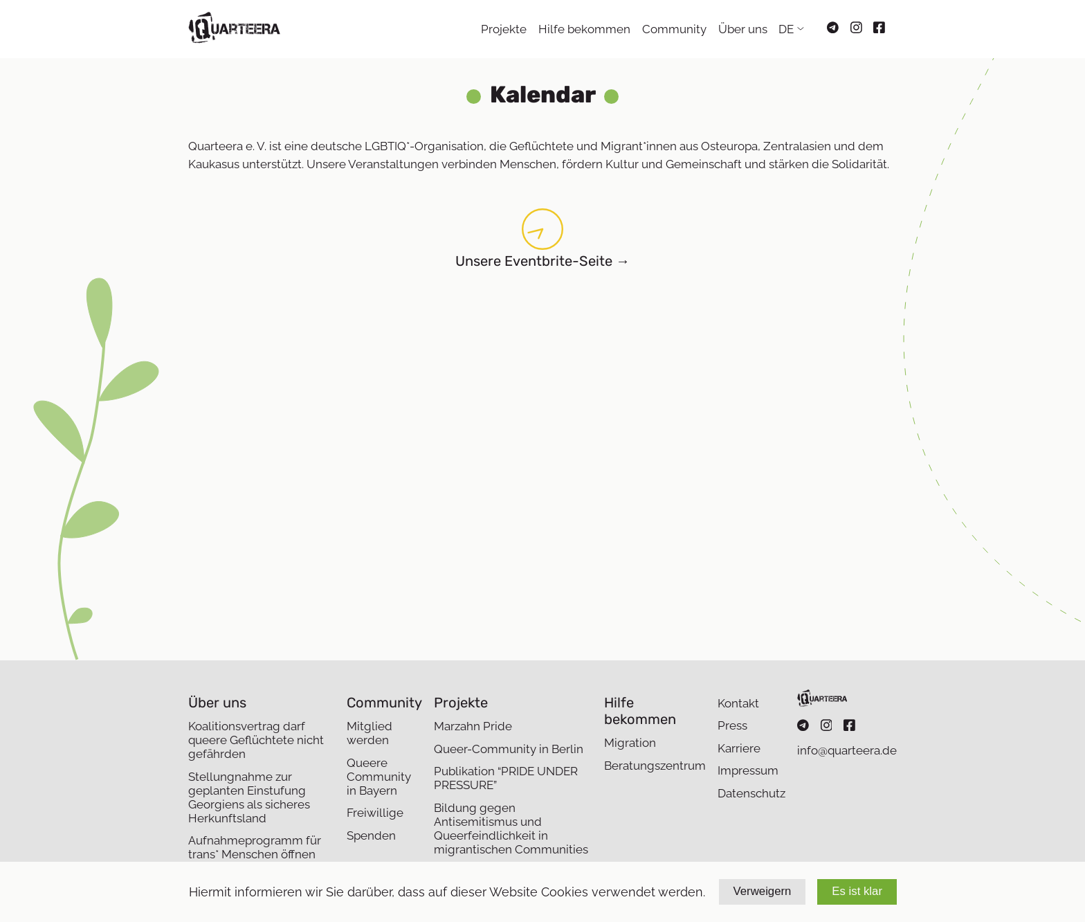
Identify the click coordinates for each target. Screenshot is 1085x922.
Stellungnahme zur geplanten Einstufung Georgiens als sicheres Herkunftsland (249, 797)
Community (674, 29)
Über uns (742, 29)
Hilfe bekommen (584, 29)
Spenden (371, 835)
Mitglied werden (369, 733)
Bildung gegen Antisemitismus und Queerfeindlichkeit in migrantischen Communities (511, 828)
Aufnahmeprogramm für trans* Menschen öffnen (254, 847)
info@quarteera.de (847, 750)
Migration (630, 743)
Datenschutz (751, 793)
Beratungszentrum (655, 765)
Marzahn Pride (473, 726)
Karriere (739, 748)
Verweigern (762, 891)
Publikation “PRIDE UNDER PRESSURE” (506, 778)
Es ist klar (857, 891)
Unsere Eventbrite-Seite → (542, 261)
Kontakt (738, 703)
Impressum (748, 770)
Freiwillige (375, 813)
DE (786, 29)
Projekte (504, 29)
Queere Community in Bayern (379, 776)
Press (732, 725)
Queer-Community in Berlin (508, 749)
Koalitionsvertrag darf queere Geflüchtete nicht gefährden (256, 740)
